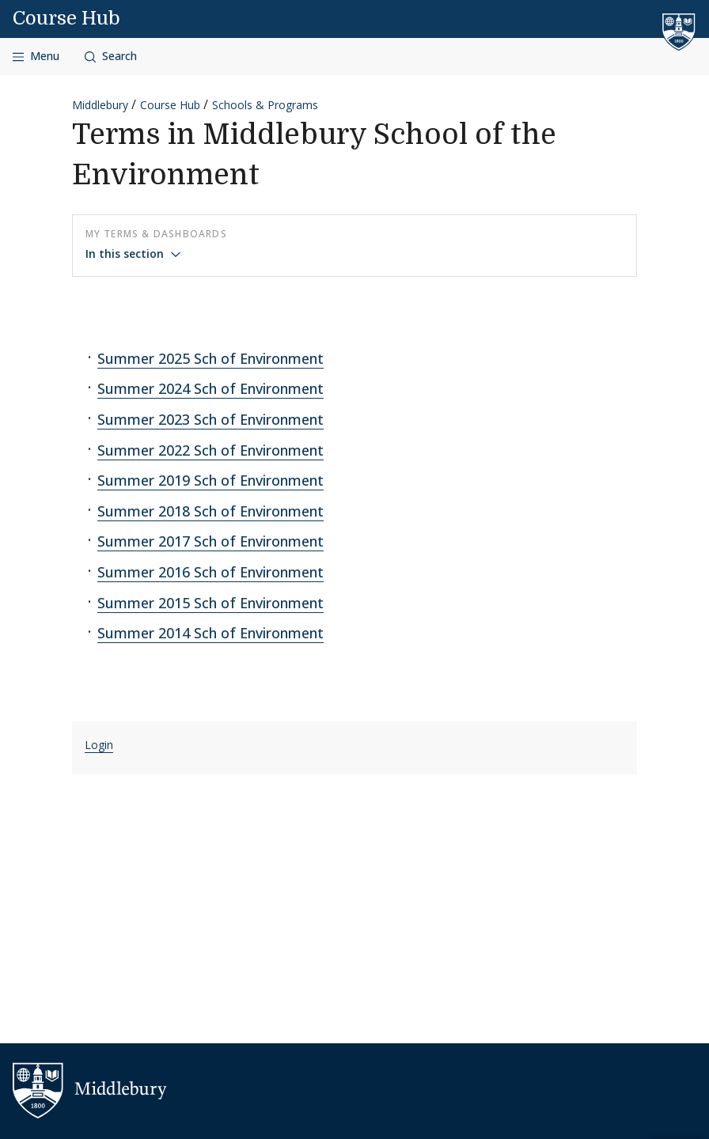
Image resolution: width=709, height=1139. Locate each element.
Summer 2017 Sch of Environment (210, 541)
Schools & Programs (265, 104)
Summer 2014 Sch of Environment (210, 632)
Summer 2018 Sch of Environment (210, 510)
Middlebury (100, 104)
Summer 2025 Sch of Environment (210, 358)
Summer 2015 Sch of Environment (210, 602)
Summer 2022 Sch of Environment (210, 450)
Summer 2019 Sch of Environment (210, 480)
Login (99, 744)
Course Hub (66, 18)
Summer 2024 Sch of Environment (210, 388)
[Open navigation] (36, 56)
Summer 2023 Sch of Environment (210, 419)
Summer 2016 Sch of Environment (210, 571)
